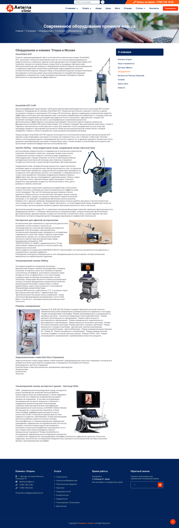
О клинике (70, 8)
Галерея (121, 80)
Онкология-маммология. (67, 480)
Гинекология (61, 477)
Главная (19, 31)
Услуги (85, 8)
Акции (98, 8)
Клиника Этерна (125, 59)
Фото (117, 8)
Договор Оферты (125, 68)
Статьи (139, 8)
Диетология (61, 506)
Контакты (154, 8)
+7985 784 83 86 (24, 488)
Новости (121, 88)
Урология (60, 488)
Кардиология (62, 499)
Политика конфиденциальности (29, 493)
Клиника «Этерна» (87, 523)
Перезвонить (170, 8)
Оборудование (46, 31)
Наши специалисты (126, 63)
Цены (108, 8)
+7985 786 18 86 (165, 2)
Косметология (62, 495)
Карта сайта (123, 84)
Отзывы (128, 8)
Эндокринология (63, 491)
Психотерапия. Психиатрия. (68, 502)
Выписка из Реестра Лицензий (131, 76)
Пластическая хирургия (66, 484)
